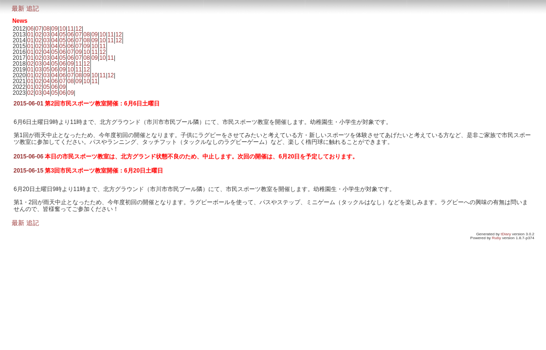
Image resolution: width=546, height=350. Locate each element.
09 (54, 28)
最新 (18, 8)
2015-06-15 (28, 170)
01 (30, 34)
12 (78, 28)
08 (46, 28)
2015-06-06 (28, 156)
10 (62, 28)
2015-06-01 (28, 103)
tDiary (506, 234)
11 (70, 28)
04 (54, 34)
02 (38, 34)
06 (30, 28)
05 (62, 34)
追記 (32, 8)
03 (46, 34)
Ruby (496, 238)
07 (38, 28)
